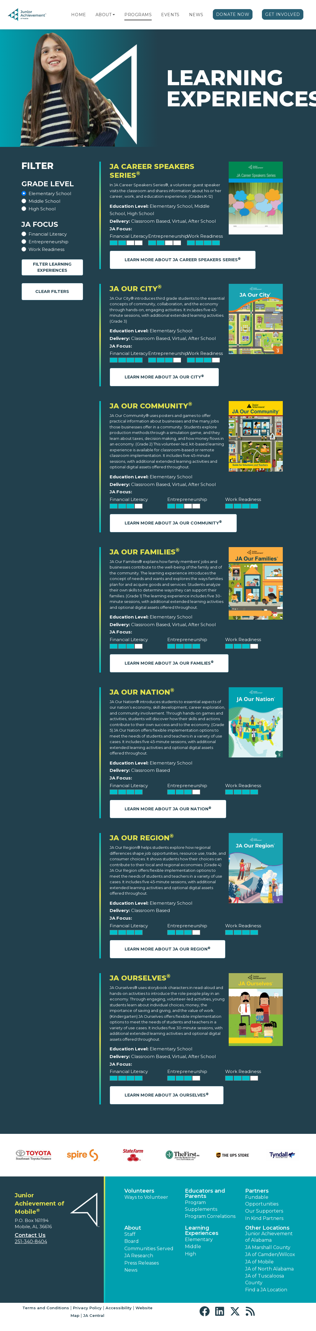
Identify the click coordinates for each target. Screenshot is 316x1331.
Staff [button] (130, 1234)
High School (42, 209)
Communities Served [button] (148, 1248)
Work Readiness (46, 249)
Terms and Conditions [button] (45, 1307)
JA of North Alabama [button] (269, 1269)
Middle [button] (193, 1246)
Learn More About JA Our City (164, 377)
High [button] (190, 1254)
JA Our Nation (142, 692)
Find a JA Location (266, 1290)
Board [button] (131, 1241)
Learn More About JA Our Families (169, 663)
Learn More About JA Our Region (167, 949)
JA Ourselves (140, 978)
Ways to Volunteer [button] (146, 1197)
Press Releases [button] (141, 1263)
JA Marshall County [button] (267, 1247)
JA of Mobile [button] (259, 1262)
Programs (138, 14)
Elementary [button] (199, 1239)
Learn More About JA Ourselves (167, 1095)
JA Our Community (151, 406)
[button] (114, 14)
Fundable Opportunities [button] (261, 1200)
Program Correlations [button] (210, 1216)
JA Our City (136, 288)
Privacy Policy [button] (87, 1307)
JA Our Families (145, 552)
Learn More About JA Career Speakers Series (183, 259)
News (196, 14)
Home (78, 14)
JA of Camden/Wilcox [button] (270, 1254)
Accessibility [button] (119, 1307)
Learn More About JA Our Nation (168, 809)
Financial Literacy (48, 234)
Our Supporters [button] (264, 1211)
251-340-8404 (31, 1241)
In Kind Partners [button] (264, 1218)
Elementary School (50, 193)
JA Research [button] (138, 1255)
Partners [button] (257, 1190)
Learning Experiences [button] (201, 1230)
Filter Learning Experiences (52, 267)
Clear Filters (52, 291)
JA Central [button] (93, 1315)
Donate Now (233, 14)
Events (170, 14)
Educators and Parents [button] (205, 1193)
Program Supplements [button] (201, 1206)
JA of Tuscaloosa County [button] (264, 1279)
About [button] (132, 1228)
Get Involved (282, 14)
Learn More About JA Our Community (173, 522)
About (104, 14)
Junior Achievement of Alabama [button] (269, 1237)
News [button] (130, 1270)
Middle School (44, 201)
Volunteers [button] (139, 1190)
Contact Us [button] (30, 1235)
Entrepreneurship (48, 241)
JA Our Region (142, 838)
